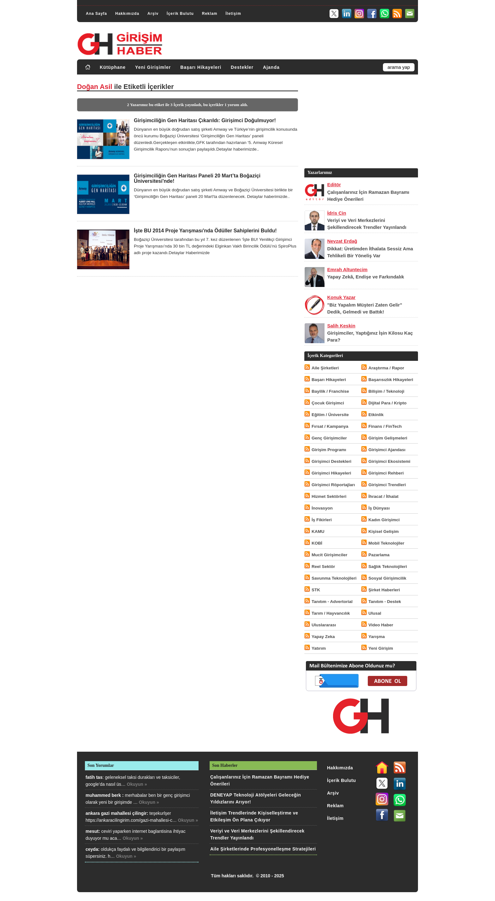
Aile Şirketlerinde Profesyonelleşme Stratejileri (263, 848)
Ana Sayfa (96, 13)
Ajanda (271, 67)
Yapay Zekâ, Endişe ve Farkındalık (365, 276)
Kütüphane (113, 67)
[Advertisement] (360, 122)
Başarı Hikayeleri (200, 67)
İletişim (233, 13)
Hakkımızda (127, 13)
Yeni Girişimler (153, 67)
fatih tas (94, 777)
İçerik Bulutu (180, 13)
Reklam (210, 13)
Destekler (242, 67)
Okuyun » (137, 784)
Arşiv (152, 13)
